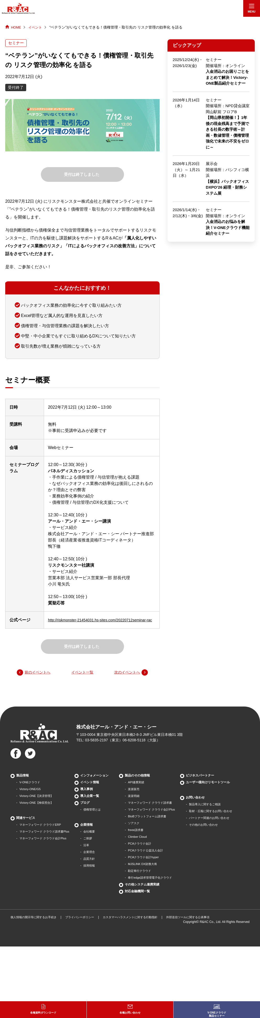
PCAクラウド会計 (145, 850)
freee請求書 (140, 837)
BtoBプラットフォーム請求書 (153, 823)
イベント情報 (94, 789)
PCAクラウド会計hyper (149, 864)
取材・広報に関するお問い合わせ (43, 949)
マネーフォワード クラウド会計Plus (45, 845)
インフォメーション (99, 782)
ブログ (89, 810)
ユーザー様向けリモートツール (38, 920)
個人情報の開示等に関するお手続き (35, 988)
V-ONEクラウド (30, 789)
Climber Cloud (142, 844)
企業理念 (94, 859)
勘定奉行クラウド (145, 878)
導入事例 (91, 796)
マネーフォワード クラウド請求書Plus (46, 838)
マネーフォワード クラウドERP (41, 832)
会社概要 (94, 838)
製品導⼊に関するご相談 (36, 942)
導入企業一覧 (94, 803)
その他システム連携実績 (146, 891)
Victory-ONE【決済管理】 (37, 803)
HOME (16, 27)
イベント (37, 27)
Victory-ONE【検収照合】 (37, 810)
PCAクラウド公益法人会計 (151, 857)
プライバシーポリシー (85, 988)
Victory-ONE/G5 (30, 796)
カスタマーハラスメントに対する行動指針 (139, 988)
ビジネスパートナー (30, 913)
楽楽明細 (138, 803)
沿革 (91, 852)
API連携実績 (141, 789)
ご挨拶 (92, 845)
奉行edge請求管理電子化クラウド (156, 884)
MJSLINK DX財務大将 (148, 871)
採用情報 (94, 872)
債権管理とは (97, 816)
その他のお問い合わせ (35, 963)
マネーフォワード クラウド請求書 (156, 810)
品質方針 (94, 866)
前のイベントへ (39, 679)
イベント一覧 (82, 679)
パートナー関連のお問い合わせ (41, 956)
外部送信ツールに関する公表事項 (201, 988)
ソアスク (138, 830)
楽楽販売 (138, 796)
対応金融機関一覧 (141, 898)
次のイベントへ (125, 679)
